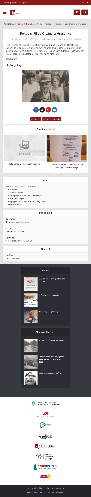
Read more (11, 58)
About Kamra (32, 492)
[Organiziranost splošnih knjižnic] (45, 414)
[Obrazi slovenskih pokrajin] (45, 456)
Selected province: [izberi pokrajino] (15, 2)
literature (9, 222)
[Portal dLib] (45, 436)
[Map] (77, 12)
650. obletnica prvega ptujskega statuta (48, 280)
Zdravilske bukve (15, 192)
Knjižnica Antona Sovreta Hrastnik (68, 39)
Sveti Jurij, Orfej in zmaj (49, 312)
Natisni (36, 119)
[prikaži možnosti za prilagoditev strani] (83, 2)
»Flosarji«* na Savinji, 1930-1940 (50, 342)
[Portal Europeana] (45, 425)
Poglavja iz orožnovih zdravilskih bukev (25, 195)
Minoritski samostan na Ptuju (51, 373)
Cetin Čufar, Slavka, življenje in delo (24, 164)
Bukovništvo (13, 189)
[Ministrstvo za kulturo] (45, 404)
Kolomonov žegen (16, 198)
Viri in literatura (14, 204)
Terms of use (44, 492)
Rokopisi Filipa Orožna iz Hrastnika (20, 186)
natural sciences (21, 222)
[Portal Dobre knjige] (45, 467)
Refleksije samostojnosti (49, 296)
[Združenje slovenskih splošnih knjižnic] (45, 446)
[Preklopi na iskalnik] (84, 12)
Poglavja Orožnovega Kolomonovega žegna (27, 201)
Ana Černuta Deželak (14, 231)
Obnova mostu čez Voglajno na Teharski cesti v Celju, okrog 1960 (52, 360)
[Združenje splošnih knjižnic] (45, 477)
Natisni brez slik (52, 119)
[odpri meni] (4, 12)
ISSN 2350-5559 (58, 492)
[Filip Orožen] (45, 86)
